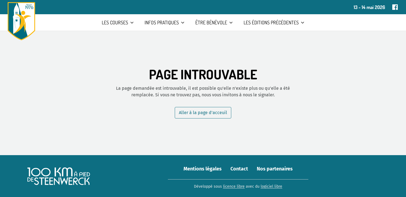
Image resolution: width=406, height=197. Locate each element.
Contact (239, 169)
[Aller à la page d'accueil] (21, 21)
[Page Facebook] (395, 7)
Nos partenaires (275, 169)
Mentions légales (203, 169)
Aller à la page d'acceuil (203, 112)
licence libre (234, 186)
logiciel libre (271, 186)
